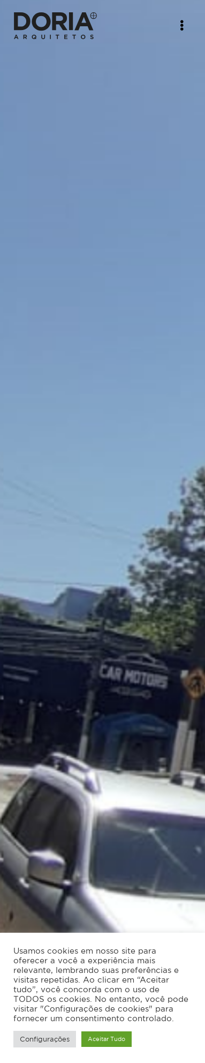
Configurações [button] (45, 1039)
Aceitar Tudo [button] (106, 1039)
